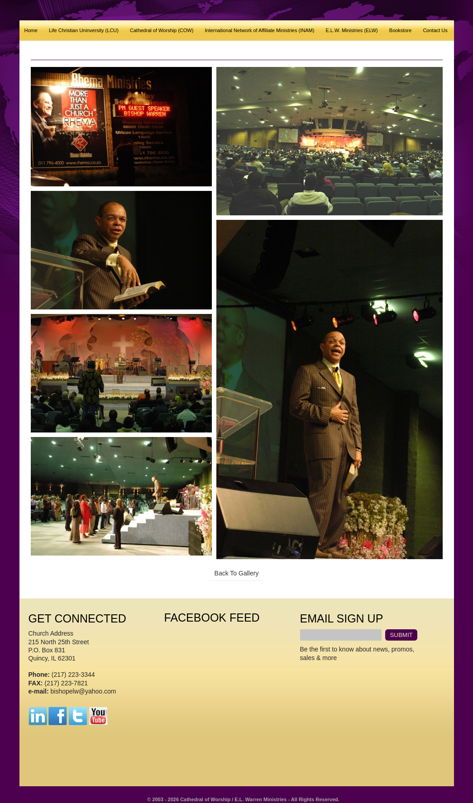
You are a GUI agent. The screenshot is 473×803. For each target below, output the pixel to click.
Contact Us (435, 30)
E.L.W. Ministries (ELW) (351, 30)
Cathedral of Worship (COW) (161, 30)
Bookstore (400, 30)
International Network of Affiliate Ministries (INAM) (259, 30)
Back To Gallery (237, 573)
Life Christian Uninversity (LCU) (84, 30)
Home (31, 30)
